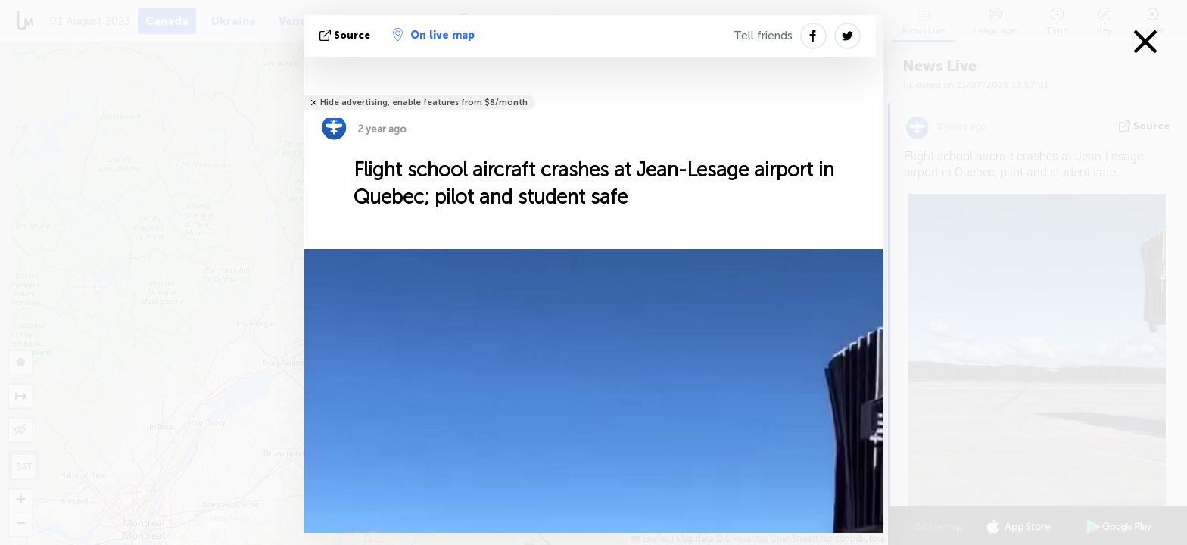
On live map (434, 35)
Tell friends (763, 35)
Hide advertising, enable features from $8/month (424, 102)
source (346, 35)
